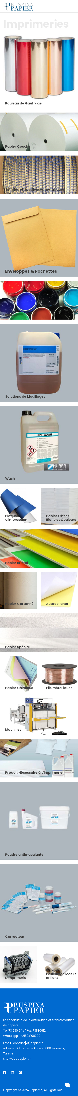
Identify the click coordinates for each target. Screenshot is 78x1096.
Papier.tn (36, 1090)
